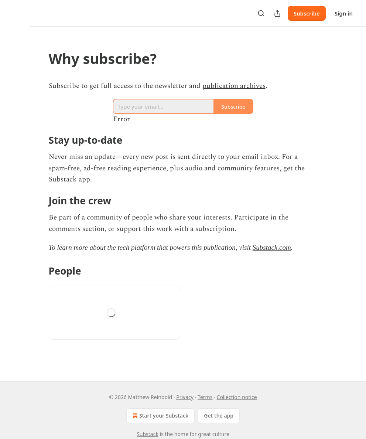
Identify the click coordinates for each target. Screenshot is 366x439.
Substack (147, 434)
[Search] (261, 13)
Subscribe (307, 13)
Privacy (185, 397)
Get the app (218, 415)
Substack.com (272, 247)
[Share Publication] (277, 13)
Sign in (344, 13)
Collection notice (237, 397)
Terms (205, 397)
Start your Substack (159, 416)
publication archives (234, 86)
